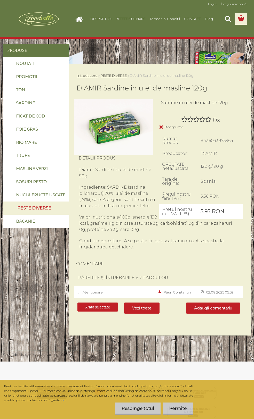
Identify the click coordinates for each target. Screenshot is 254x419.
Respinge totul (138, 408)
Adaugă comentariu (213, 308)
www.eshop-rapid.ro (51, 354)
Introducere (87, 75)
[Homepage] (80, 19)
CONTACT (192, 19)
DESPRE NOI (101, 19)
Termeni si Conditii (165, 19)
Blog (209, 19)
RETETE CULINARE (131, 19)
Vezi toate (142, 308)
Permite (178, 408)
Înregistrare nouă (234, 4)
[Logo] (38, 19)
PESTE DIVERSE (114, 75)
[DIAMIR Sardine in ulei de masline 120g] (113, 101)
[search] (228, 19)
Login (212, 4)
